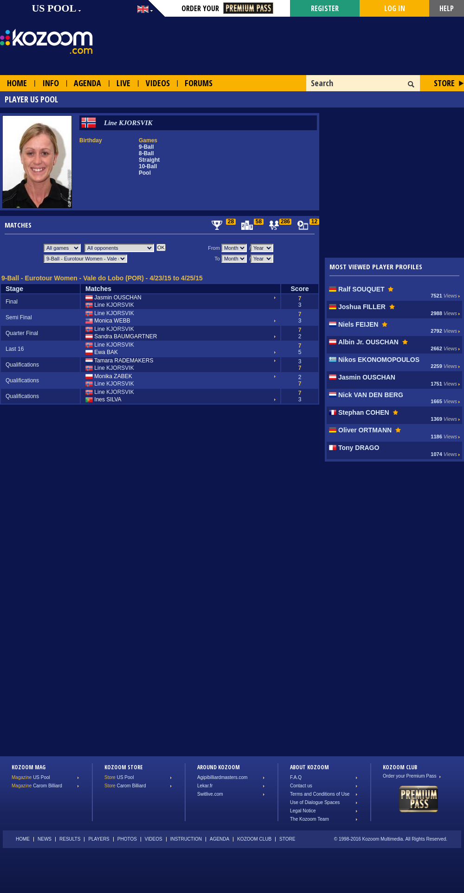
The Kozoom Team (309, 819)
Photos (127, 839)
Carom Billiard (37, 785)
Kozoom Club (254, 839)
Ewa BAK (101, 352)
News (45, 839)
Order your (227, 8)
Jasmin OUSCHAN (113, 298)
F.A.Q (296, 777)
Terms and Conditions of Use (319, 794)
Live (123, 83)
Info (50, 83)
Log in (394, 8)
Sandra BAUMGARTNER (121, 337)
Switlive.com (210, 794)
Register (325, 8)
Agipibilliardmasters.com (222, 777)
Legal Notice (303, 810)
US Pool (31, 777)
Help (446, 8)
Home (17, 83)
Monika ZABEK (108, 376)
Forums (199, 83)
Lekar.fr (205, 785)
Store (444, 83)
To (217, 258)
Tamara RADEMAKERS (119, 361)
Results (69, 839)
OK (411, 84)
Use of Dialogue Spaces (315, 802)
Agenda (87, 83)
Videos (158, 83)
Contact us (301, 785)
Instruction (186, 839)
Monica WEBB (107, 321)
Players (98, 839)
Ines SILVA (103, 400)
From (214, 248)
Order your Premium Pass (410, 776)
